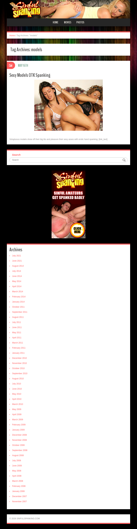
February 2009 (19, 425)
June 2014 (17, 276)
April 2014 (16, 286)
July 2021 (16, 256)
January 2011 (18, 353)
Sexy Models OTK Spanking (29, 75)
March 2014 (17, 291)
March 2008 (17, 481)
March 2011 (17, 343)
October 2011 (18, 307)
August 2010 (18, 378)
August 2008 (18, 455)
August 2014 (18, 266)
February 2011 (19, 348)
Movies (67, 22)
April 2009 (16, 414)
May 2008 (16, 471)
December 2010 (19, 358)
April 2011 (16, 337)
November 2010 (19, 363)
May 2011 (16, 332)
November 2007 (19, 501)
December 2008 (19, 435)
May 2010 (16, 394)
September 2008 (19, 450)
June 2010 (17, 389)
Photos (80, 22)
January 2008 (18, 491)
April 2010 (16, 399)
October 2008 (18, 445)
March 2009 (17, 419)
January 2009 (18, 430)
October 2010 (18, 368)
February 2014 (19, 296)
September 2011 (19, 312)
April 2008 (16, 476)
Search (16, 154)
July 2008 (16, 460)
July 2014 (16, 271)
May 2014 (16, 281)
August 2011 (18, 317)
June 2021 (17, 261)
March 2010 (17, 404)
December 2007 (19, 496)
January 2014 (18, 302)
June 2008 (17, 465)
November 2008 (19, 440)
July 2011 (16, 322)
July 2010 (16, 384)
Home (55, 22)
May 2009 (16, 409)
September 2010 (19, 373)
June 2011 (17, 327)
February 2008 (19, 486)
